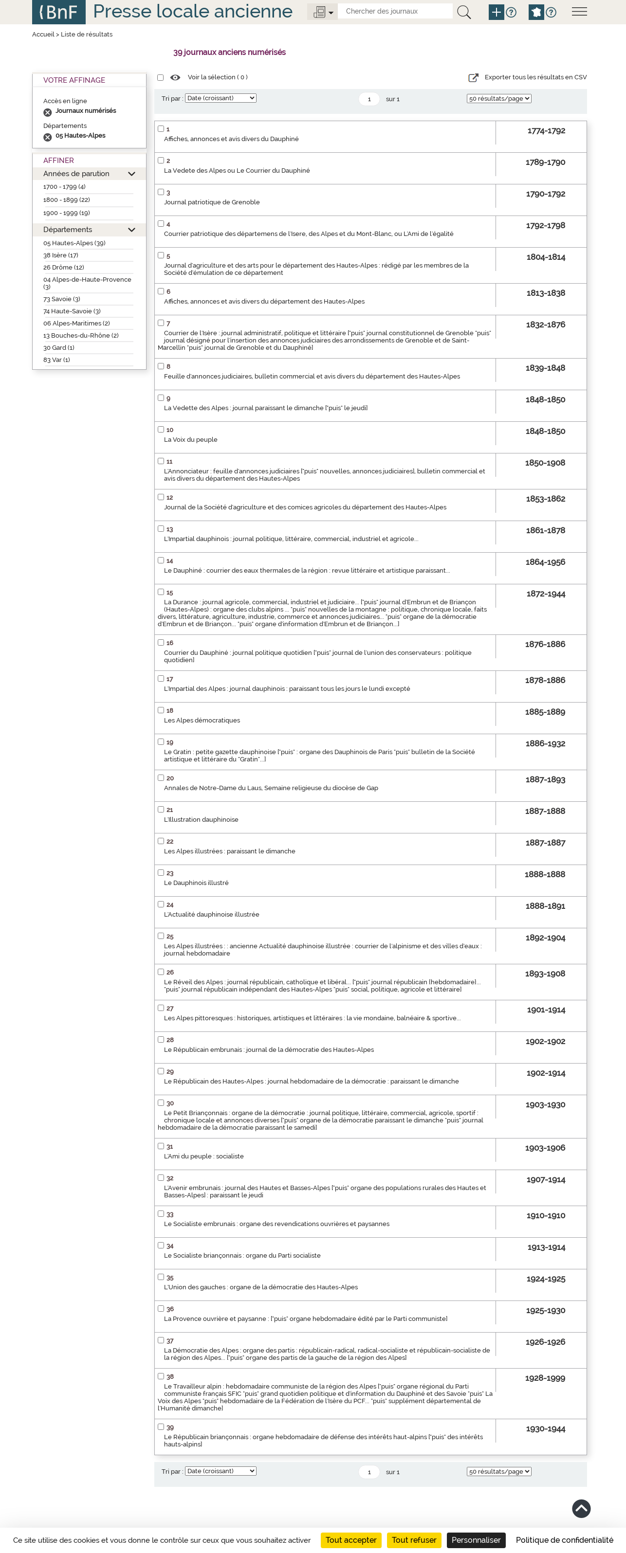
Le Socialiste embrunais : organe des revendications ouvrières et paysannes (276, 1224)
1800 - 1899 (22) (66, 199)
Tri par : (173, 98)
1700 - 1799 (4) (64, 186)
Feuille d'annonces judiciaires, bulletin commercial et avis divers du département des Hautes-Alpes (312, 376)
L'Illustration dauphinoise (201, 819)
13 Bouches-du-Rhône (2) (81, 335)
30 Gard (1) (58, 347)
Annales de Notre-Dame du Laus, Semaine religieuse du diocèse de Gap (271, 788)
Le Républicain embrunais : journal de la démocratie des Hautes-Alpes (269, 1049)
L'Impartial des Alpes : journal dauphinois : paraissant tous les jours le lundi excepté (287, 688)
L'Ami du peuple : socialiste (204, 1156)
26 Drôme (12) (63, 267)
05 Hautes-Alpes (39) (74, 243)
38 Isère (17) (60, 255)
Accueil (43, 34)
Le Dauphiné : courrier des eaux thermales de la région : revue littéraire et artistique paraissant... (307, 570)
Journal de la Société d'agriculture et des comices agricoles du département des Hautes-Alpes (305, 507)
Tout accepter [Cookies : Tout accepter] (351, 1540)
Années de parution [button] (76, 173)
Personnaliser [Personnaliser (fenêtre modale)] (476, 1540)
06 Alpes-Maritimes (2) (76, 323)
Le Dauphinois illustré (196, 882)
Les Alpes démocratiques (202, 720)
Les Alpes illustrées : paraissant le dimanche (229, 851)
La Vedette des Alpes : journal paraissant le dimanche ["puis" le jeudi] (266, 408)
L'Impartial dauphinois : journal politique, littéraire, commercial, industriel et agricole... (291, 538)
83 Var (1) (56, 359)
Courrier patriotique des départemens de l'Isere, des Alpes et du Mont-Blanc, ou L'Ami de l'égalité (309, 233)
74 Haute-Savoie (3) (72, 311)
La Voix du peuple (191, 439)
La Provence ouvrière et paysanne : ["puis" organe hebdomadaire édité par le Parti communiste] (305, 1318)
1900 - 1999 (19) (66, 213)
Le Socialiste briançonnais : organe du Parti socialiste (242, 1255)
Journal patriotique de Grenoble (212, 202)
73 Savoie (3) (61, 299)
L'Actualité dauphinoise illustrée (211, 914)
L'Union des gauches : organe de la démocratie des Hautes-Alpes (261, 1287)
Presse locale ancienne (193, 11)
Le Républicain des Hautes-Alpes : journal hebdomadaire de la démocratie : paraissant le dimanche (311, 1081)
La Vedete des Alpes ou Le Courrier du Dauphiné (237, 170)
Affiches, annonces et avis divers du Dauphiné (231, 139)
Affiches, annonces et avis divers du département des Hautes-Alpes (264, 301)
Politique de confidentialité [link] (564, 1540)
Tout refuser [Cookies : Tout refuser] (414, 1540)
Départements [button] (67, 229)
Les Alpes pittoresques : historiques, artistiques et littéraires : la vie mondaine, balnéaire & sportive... (312, 1018)
